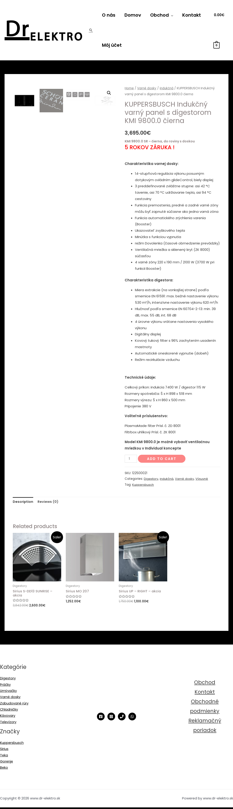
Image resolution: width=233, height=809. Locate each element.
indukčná (167, 88)
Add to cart (162, 458)
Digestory (151, 479)
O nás (108, 15)
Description (23, 501)
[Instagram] (111, 717)
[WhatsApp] (132, 717)
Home (129, 88)
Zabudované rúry (14, 704)
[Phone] (122, 717)
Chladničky (9, 710)
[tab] (23, 502)
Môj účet (112, 45)
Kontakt (191, 15)
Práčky (5, 685)
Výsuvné (202, 479)
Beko (4, 769)
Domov (132, 15)
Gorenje (6, 762)
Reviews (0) (49, 501)
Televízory (8, 723)
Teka (4, 756)
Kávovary (7, 716)
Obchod (159, 15)
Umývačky (8, 691)
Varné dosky (147, 88)
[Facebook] (101, 717)
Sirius (4, 750)
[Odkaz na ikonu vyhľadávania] (91, 30)
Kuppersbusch (143, 484)
